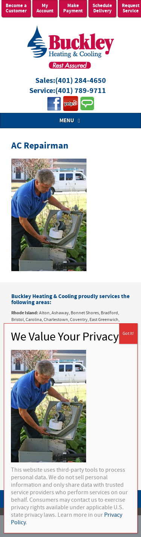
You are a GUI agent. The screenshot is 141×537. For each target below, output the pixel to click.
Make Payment (73, 8)
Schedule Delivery (102, 8)
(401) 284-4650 (80, 81)
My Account (44, 8)
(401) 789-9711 (80, 91)
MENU (70, 120)
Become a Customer (16, 8)
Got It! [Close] (128, 333)
